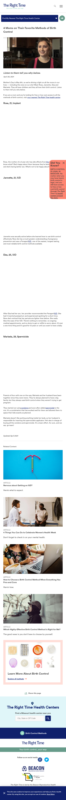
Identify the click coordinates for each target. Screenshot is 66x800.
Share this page (34, 693)
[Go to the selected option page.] (61, 18)
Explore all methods (17, 679)
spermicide (50, 408)
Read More (51, 794)
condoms (24, 408)
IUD (29, 241)
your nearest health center (43, 97)
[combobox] (2, 18)
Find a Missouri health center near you (33, 713)
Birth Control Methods (36, 733)
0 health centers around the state (56, 196)
